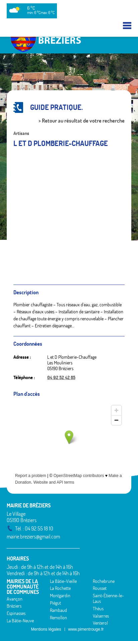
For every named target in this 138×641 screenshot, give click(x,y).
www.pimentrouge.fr (86, 629)
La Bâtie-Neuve (20, 621)
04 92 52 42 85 (61, 377)
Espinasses (16, 613)
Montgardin (60, 596)
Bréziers (14, 606)
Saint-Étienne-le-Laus (108, 598)
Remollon (58, 618)
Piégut (55, 603)
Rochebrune (104, 581)
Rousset (100, 588)
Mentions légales (46, 629)
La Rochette (60, 588)
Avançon (14, 599)
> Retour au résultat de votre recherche (82, 121)
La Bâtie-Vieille (63, 581)
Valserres (101, 616)
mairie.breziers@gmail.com (33, 536)
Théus (98, 609)
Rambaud (58, 610)
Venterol (100, 623)
